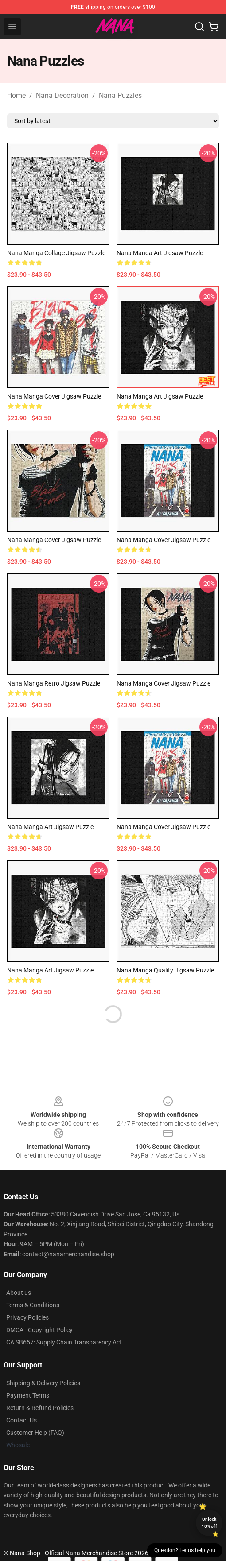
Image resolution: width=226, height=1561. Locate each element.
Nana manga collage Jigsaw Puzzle (56, 252)
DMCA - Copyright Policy (39, 1329)
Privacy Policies (27, 1317)
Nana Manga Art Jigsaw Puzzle (160, 252)
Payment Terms (27, 1395)
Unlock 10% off (209, 1523)
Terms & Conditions (32, 1305)
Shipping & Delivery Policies (43, 1383)
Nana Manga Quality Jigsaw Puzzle (165, 970)
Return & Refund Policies (40, 1407)
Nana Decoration (62, 95)
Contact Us (21, 1420)
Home (16, 95)
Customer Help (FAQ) (35, 1432)
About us (18, 1292)
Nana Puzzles (120, 95)
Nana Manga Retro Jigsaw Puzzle (53, 683)
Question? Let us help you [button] (184, 1550)
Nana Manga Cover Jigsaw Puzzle (54, 396)
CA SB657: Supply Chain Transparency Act (64, 1342)
